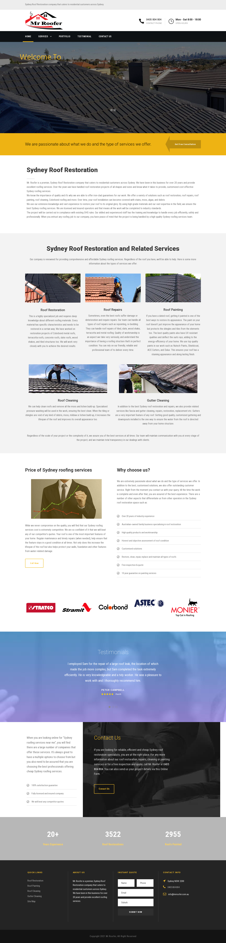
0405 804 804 (153, 19)
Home (28, 36)
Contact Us (105, 36)
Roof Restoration (35, 880)
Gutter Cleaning (34, 896)
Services (43, 36)
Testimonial (84, 36)
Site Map (31, 901)
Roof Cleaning (33, 891)
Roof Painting (33, 885)
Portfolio (64, 36)
